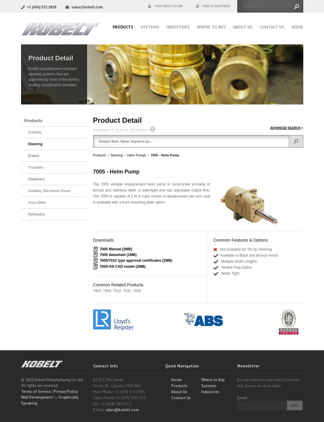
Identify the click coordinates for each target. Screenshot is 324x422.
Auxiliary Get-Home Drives (49, 191)
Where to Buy (213, 379)
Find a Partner (213, 6)
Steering (117, 155)
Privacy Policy (65, 391)
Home (297, 27)
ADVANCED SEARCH (286, 128)
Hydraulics (36, 214)
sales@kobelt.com (122, 409)
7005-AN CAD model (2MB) (123, 266)
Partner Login (165, 6)
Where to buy (211, 27)
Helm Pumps (136, 155)
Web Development (37, 397)
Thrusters (36, 167)
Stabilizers (36, 179)
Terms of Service (36, 391)
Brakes (33, 156)
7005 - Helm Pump (165, 155)
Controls (35, 132)
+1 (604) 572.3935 (41, 7)
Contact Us (272, 27)
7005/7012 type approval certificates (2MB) (136, 260)
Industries (178, 27)
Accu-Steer (37, 202)
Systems (150, 27)
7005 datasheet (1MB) (118, 255)
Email (242, 397)
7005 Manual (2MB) (116, 249)
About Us (243, 27)
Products (123, 27)
